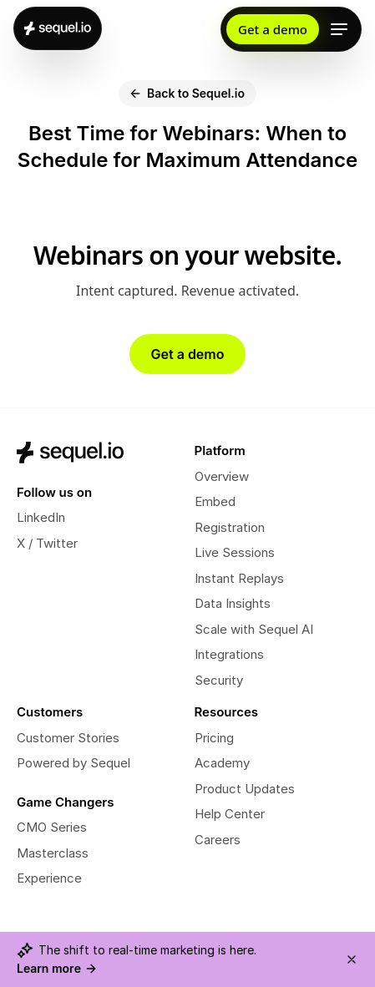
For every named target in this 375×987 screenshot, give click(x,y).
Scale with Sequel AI (254, 629)
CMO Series (52, 827)
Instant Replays (239, 578)
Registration (230, 527)
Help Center (230, 814)
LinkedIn (41, 517)
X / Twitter (47, 543)
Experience (49, 878)
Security (219, 680)
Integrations (229, 654)
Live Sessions (235, 552)
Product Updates (245, 789)
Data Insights (233, 603)
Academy (222, 763)
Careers (218, 840)
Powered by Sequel (73, 763)
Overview (222, 476)
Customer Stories (68, 738)
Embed (215, 501)
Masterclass (53, 853)
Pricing (214, 738)
